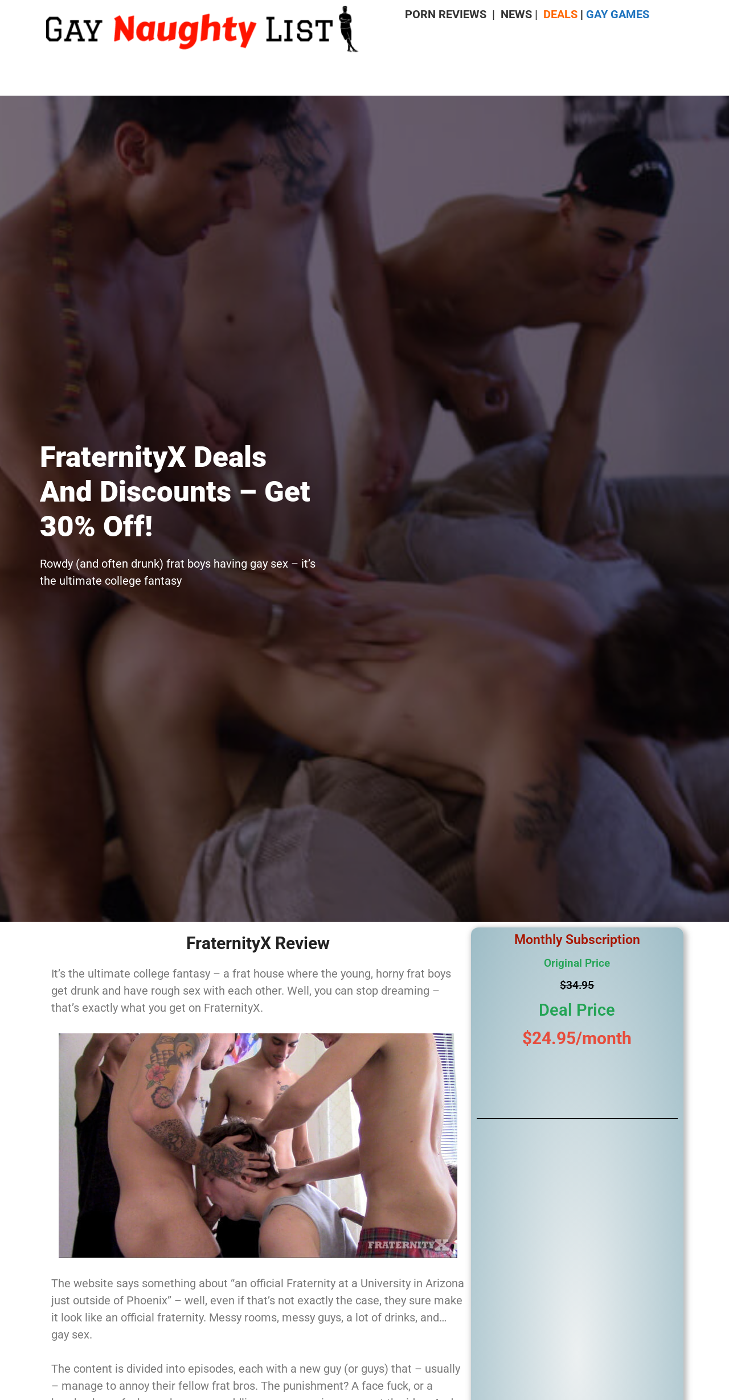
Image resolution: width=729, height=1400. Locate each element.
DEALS (560, 14)
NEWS (516, 14)
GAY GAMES (617, 14)
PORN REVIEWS (445, 14)
